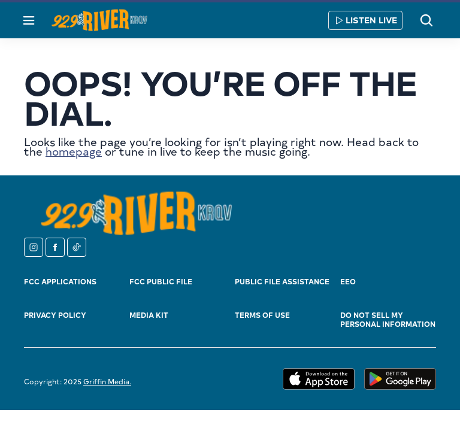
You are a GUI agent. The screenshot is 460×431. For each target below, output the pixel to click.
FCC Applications (60, 281)
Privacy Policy (55, 315)
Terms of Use (262, 315)
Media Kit (148, 315)
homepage (74, 151)
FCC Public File (160, 281)
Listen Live (365, 20)
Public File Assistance (282, 281)
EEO (348, 281)
